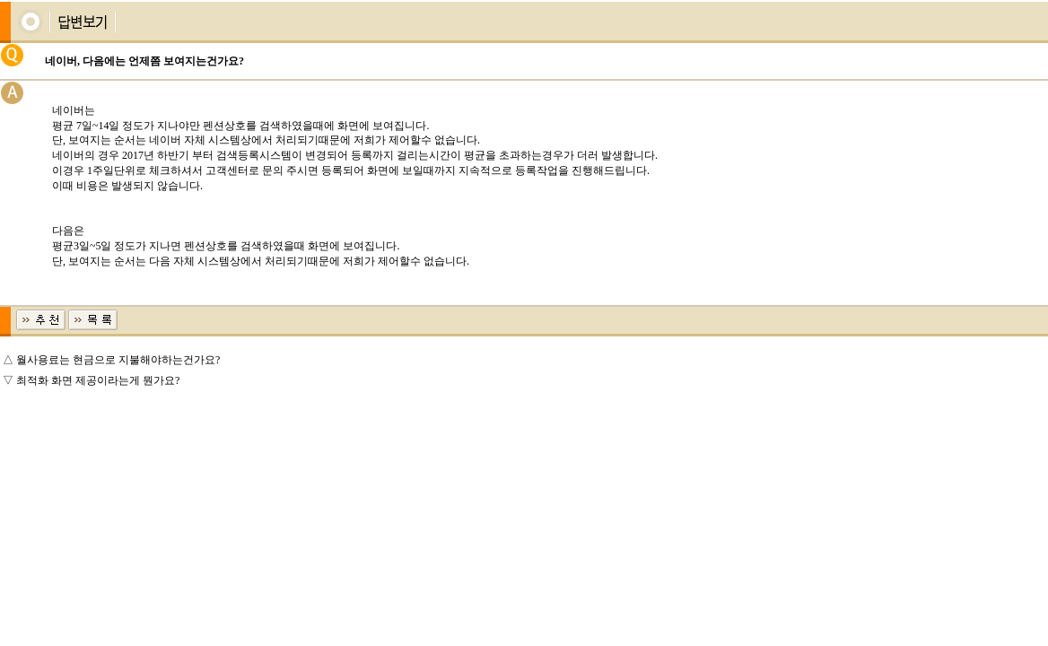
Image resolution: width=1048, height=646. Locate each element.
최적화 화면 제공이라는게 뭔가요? (97, 380)
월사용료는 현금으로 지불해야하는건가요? (118, 360)
